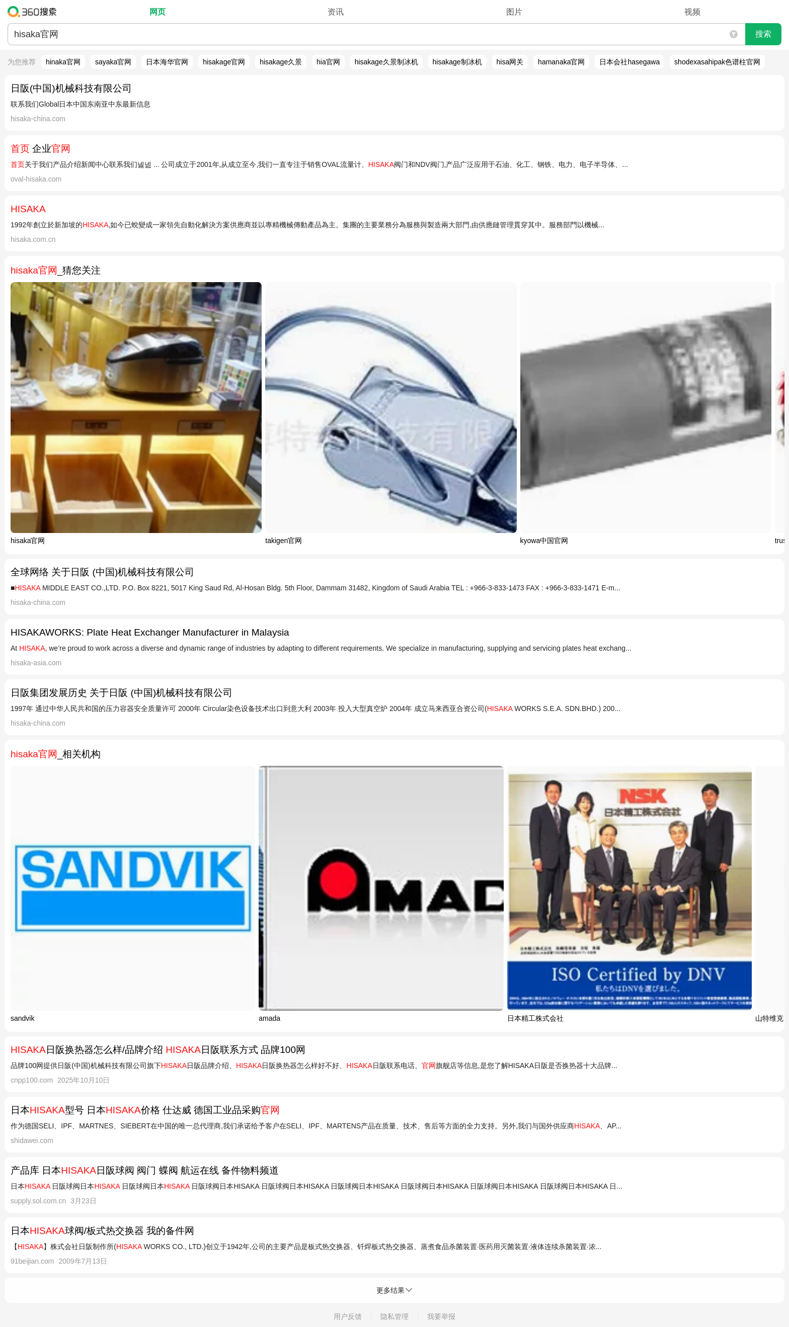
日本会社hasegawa (629, 62)
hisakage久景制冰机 (386, 62)
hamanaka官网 (561, 62)
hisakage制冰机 (457, 62)
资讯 (336, 12)
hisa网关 (510, 62)
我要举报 (441, 1316)
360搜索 (34, 12)
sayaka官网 (113, 62)
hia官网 (328, 62)
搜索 (763, 34)
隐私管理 (394, 1316)
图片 (514, 12)
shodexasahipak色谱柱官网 (717, 62)
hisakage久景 (281, 62)
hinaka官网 (63, 62)
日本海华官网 (167, 62)
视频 (692, 12)
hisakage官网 (224, 62)
